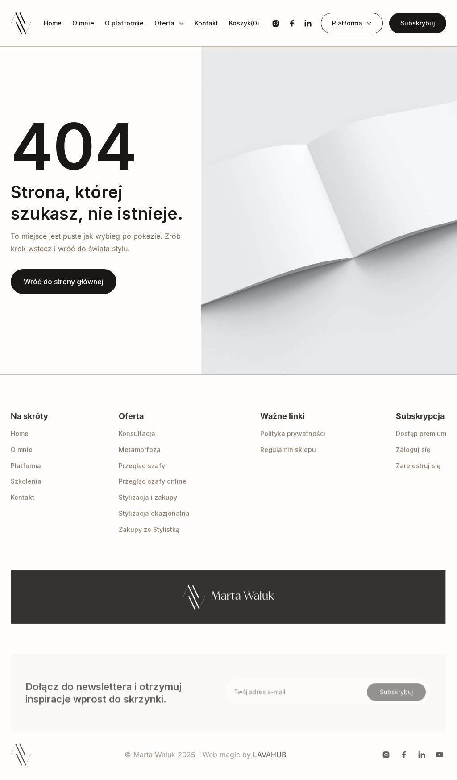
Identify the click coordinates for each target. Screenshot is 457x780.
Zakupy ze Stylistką (149, 539)
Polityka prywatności (292, 443)
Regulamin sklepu (288, 459)
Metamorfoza (140, 459)
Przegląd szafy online (153, 491)
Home (53, 23)
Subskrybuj (417, 23)
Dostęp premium (421, 443)
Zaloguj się (413, 459)
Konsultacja (137, 443)
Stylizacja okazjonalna (154, 523)
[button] (169, 23)
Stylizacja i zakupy (148, 507)
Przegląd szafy (142, 475)
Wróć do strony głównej (64, 281)
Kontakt (206, 23)
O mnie (83, 23)
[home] (21, 23)
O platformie (124, 23)
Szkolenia (26, 491)
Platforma (26, 475)
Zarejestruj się (418, 475)
